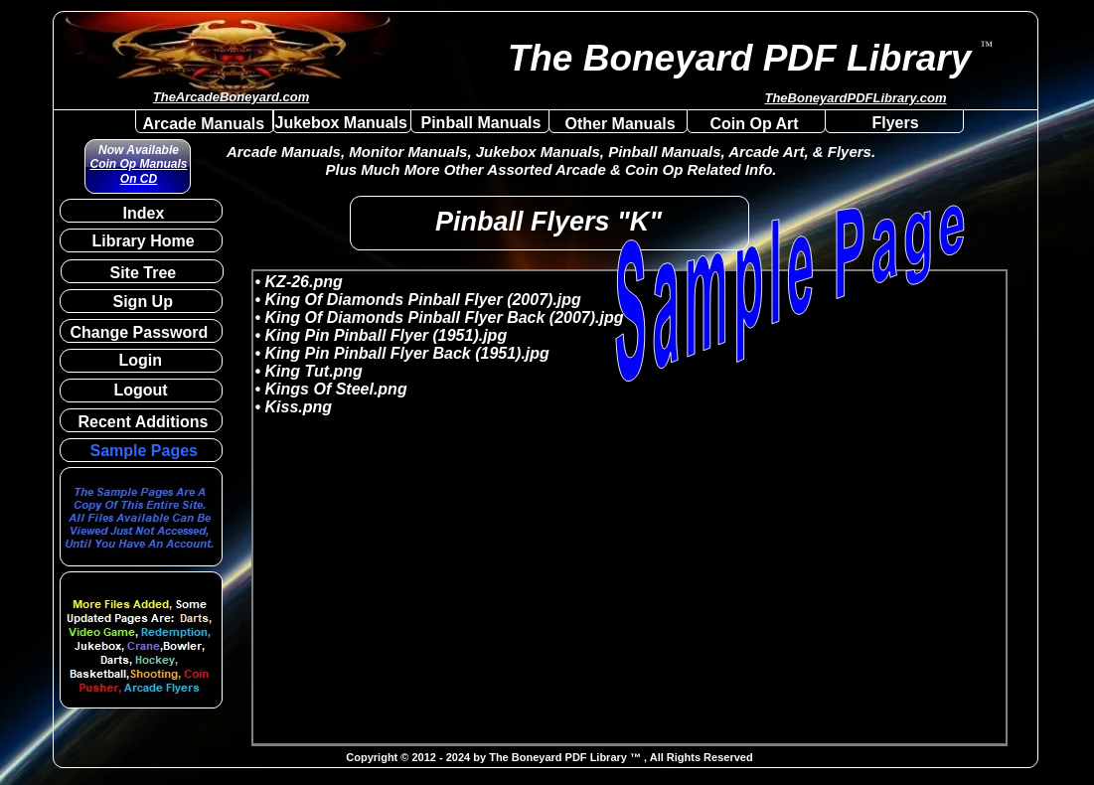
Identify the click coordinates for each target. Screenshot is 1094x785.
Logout (141, 390)
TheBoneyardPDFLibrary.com (855, 97)
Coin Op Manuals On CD (138, 171)
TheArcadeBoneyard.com (231, 96)
